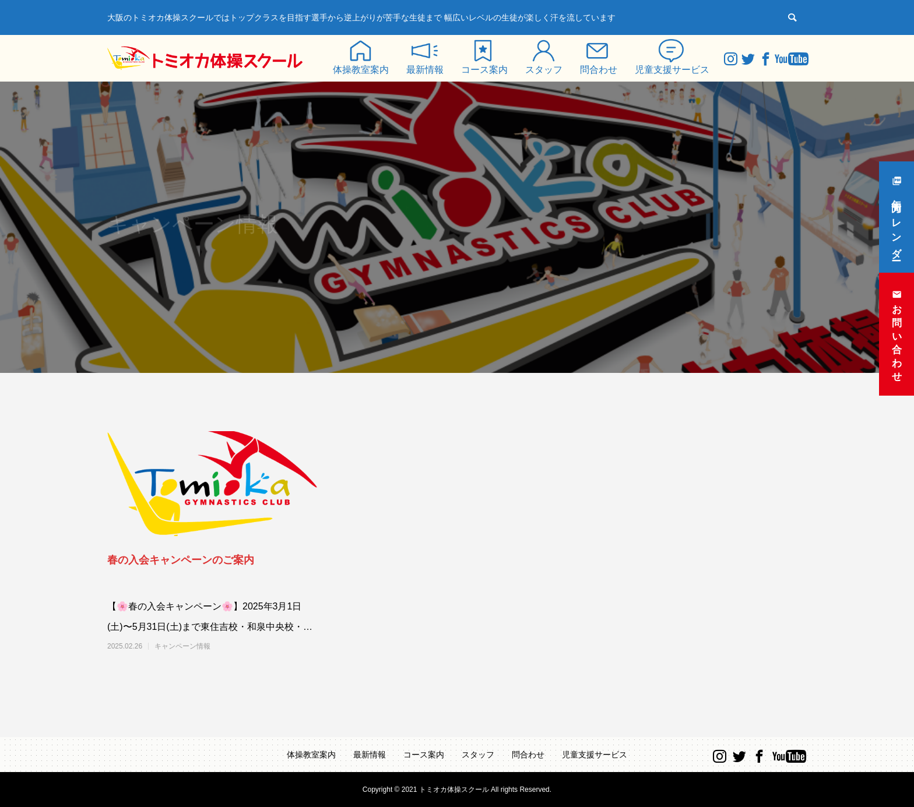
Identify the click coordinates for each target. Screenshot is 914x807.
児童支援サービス (672, 70)
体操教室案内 (361, 70)
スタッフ (544, 70)
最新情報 (425, 70)
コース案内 (484, 70)
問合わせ (598, 70)
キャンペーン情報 (182, 646)
